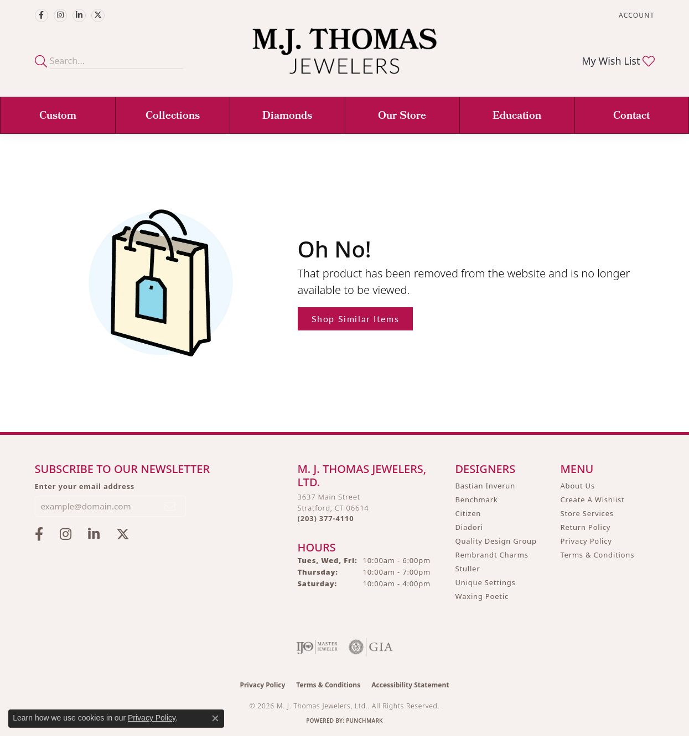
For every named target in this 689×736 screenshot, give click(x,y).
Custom (57, 116)
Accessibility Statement (410, 685)
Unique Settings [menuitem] (485, 582)
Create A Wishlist (593, 499)
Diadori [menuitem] (469, 527)
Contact (631, 116)
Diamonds (287, 116)
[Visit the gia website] (371, 647)
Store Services (587, 513)
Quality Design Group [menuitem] (496, 541)
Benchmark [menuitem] (476, 499)
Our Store (402, 116)
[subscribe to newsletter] (170, 506)
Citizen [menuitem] (468, 513)
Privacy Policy (586, 541)
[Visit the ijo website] (317, 647)
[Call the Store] (326, 518)
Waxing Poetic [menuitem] (482, 596)
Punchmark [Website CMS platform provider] (364, 720)
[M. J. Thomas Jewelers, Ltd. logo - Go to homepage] (344, 57)
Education (517, 116)
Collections (173, 116)
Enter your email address (85, 486)
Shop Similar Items (356, 318)
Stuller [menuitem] (467, 569)
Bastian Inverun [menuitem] (485, 486)
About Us (578, 486)
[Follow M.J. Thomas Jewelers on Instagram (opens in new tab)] (60, 15)
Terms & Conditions (598, 555)
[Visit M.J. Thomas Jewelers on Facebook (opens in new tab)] (41, 15)
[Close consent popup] (215, 718)
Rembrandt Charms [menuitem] (492, 555)
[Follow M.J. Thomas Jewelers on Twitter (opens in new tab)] (98, 15)
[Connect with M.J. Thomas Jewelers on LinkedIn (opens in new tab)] (79, 15)
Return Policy (586, 527)
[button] (635, 15)
